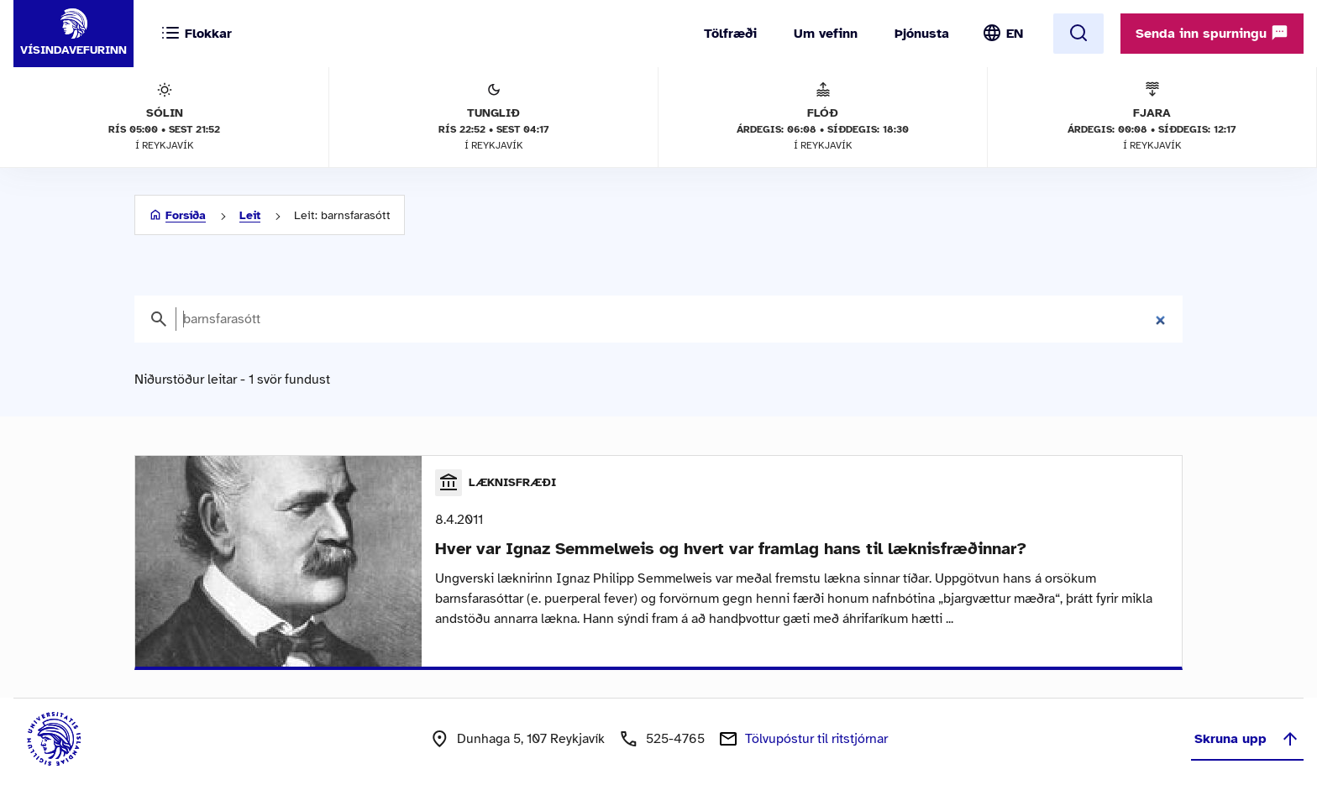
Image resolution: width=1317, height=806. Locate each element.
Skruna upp (1247, 739)
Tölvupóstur (816, 738)
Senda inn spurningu (1212, 33)
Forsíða (185, 215)
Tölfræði (730, 33)
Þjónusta (922, 33)
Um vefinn (826, 33)
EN (1014, 33)
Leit (249, 215)
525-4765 (675, 738)
